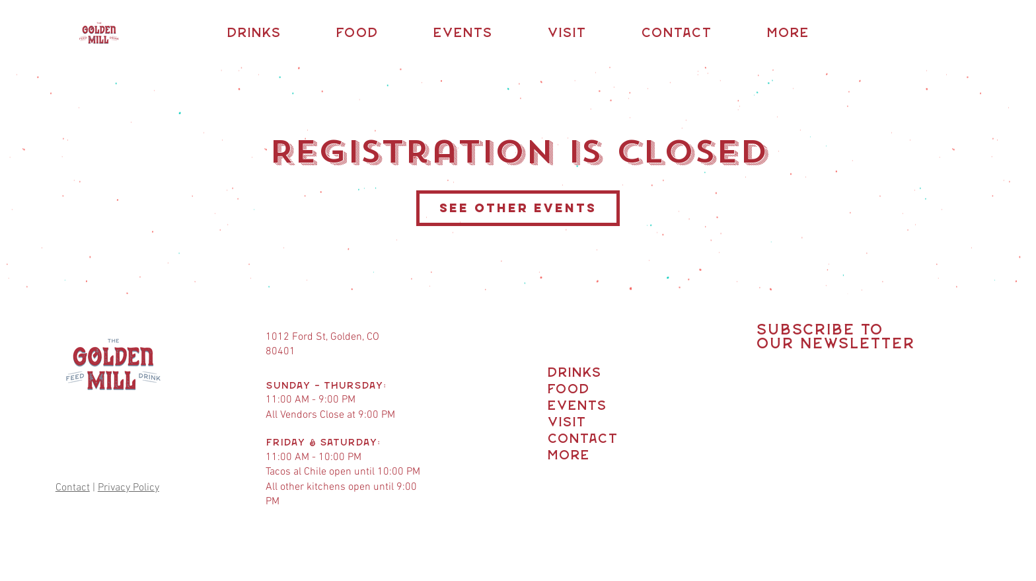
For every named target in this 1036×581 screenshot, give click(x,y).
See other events (518, 207)
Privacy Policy (128, 487)
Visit (566, 422)
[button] (253, 33)
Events (571, 406)
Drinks (571, 373)
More (568, 455)
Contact (73, 487)
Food (568, 389)
